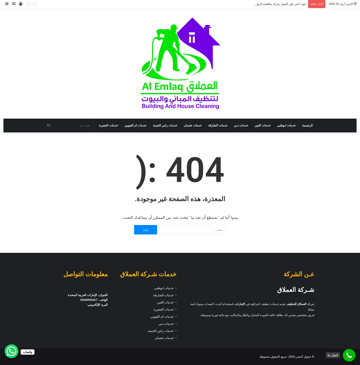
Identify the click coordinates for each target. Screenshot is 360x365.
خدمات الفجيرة (108, 125)
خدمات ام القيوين (135, 125)
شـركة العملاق (295, 290)
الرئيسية (307, 125)
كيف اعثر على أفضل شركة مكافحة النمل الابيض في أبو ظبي (268, 4)
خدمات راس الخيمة (165, 125)
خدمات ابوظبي (286, 125)
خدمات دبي (241, 125)
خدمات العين (262, 125)
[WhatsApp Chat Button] (11, 351)
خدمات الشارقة (218, 125)
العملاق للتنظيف (297, 304)
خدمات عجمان (193, 125)
